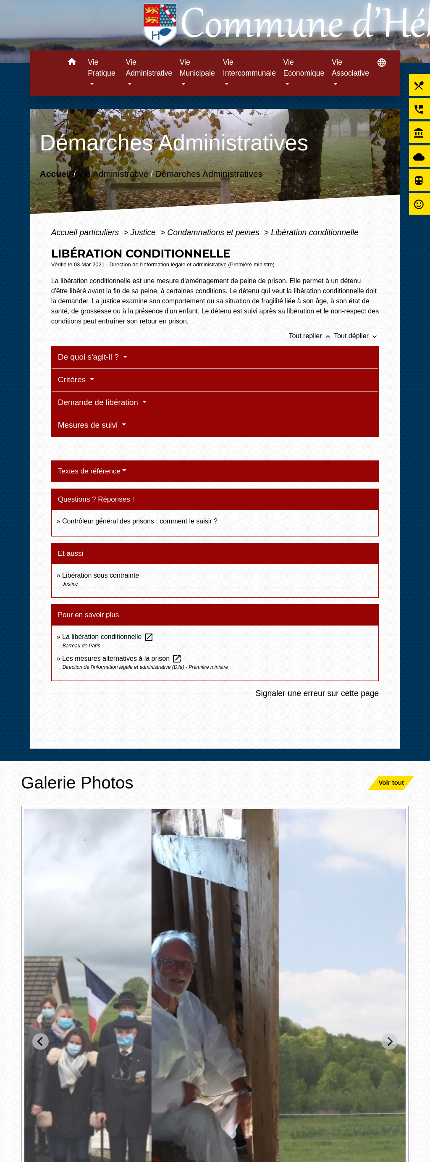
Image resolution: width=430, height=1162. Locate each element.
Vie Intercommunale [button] (249, 67)
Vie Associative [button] (350, 67)
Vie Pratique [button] (101, 67)
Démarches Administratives (208, 174)
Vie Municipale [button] (197, 67)
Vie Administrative (113, 174)
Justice (144, 232)
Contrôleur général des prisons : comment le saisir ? (140, 521)
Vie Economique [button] (304, 67)
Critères (73, 379)
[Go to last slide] (40, 1041)
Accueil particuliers (86, 232)
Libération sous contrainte (100, 575)
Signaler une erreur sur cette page (317, 693)
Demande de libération (99, 402)
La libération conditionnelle (108, 636)
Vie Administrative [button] (149, 67)
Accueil (55, 174)
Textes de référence (89, 471)
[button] (71, 63)
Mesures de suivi (89, 425)
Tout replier (311, 335)
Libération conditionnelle (315, 232)
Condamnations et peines (214, 232)
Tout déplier (356, 335)
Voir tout (391, 782)
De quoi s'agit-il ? (89, 356)
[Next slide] (389, 1041)
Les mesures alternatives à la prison (122, 658)
